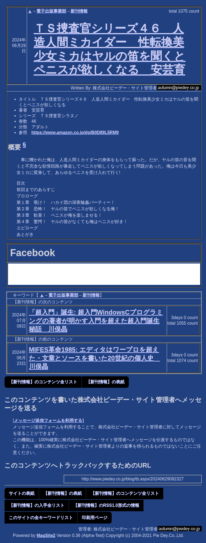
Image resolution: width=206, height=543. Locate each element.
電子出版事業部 (51, 11)
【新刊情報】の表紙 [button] (105, 382)
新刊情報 (79, 11)
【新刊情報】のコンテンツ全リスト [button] (43, 382)
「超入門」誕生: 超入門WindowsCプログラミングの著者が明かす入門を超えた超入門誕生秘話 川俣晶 (96, 320)
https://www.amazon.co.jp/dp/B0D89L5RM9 (75, 132)
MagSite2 (46, 535)
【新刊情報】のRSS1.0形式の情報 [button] (106, 505)
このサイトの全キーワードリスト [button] (41, 517)
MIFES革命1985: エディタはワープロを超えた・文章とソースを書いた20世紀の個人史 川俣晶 (94, 358)
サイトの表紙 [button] (21, 493)
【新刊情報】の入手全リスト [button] (36, 505)
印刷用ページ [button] (94, 517)
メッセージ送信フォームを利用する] (49, 420)
